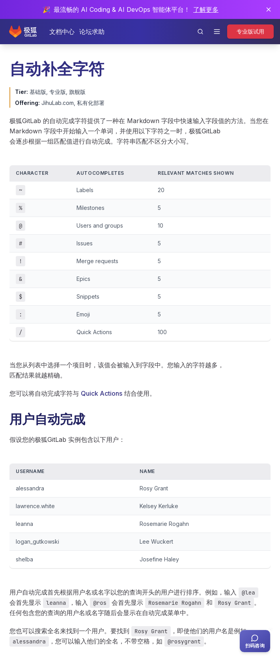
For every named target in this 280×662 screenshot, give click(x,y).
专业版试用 (250, 31)
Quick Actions (101, 393)
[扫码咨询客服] (255, 641)
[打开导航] (217, 31)
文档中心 (62, 32)
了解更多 (205, 9)
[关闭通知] (268, 9)
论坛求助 (92, 32)
